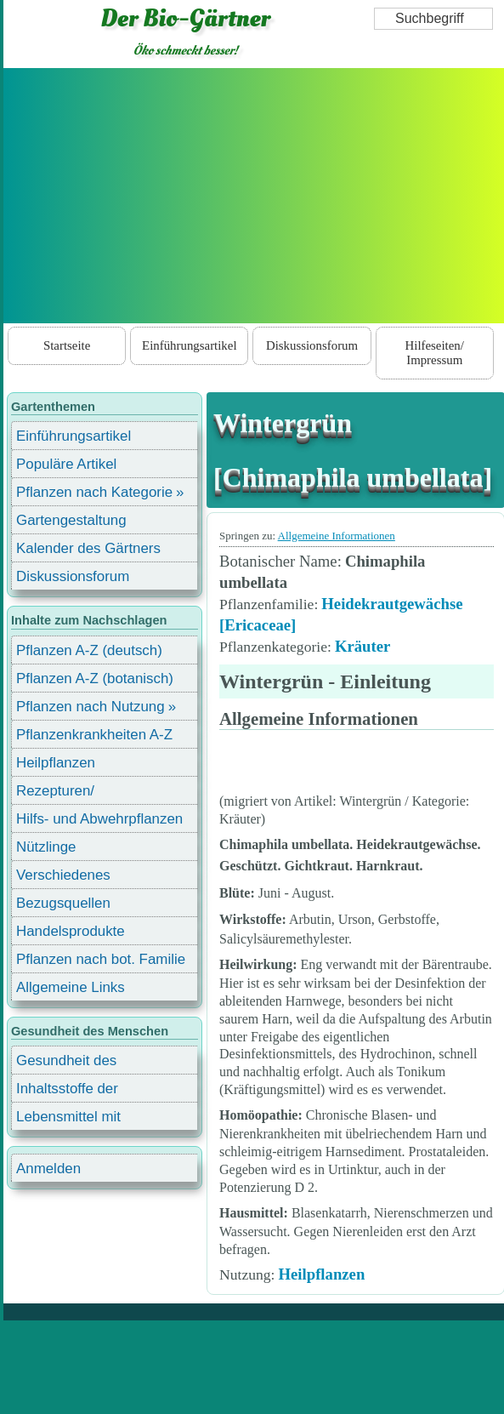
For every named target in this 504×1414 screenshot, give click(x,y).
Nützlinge (46, 847)
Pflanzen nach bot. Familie (100, 959)
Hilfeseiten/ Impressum (434, 352)
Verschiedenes (63, 875)
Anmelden (48, 1168)
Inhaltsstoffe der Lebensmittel (67, 1091)
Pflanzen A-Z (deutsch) (89, 650)
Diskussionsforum (312, 345)
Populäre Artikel (66, 464)
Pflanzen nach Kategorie (94, 492)
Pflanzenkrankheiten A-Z (94, 735)
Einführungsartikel (189, 345)
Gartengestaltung (71, 520)
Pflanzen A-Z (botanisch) (94, 678)
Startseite (66, 345)
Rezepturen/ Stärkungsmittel (65, 793)
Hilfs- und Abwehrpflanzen (99, 819)
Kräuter (362, 646)
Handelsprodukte (70, 931)
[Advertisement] (254, 196)
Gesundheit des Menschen (66, 1063)
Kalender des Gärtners (88, 548)
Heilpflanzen (321, 1274)
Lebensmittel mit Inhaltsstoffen (68, 1119)
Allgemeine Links (70, 987)
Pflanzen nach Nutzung (90, 706)
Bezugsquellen (63, 903)
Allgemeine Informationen (336, 535)
